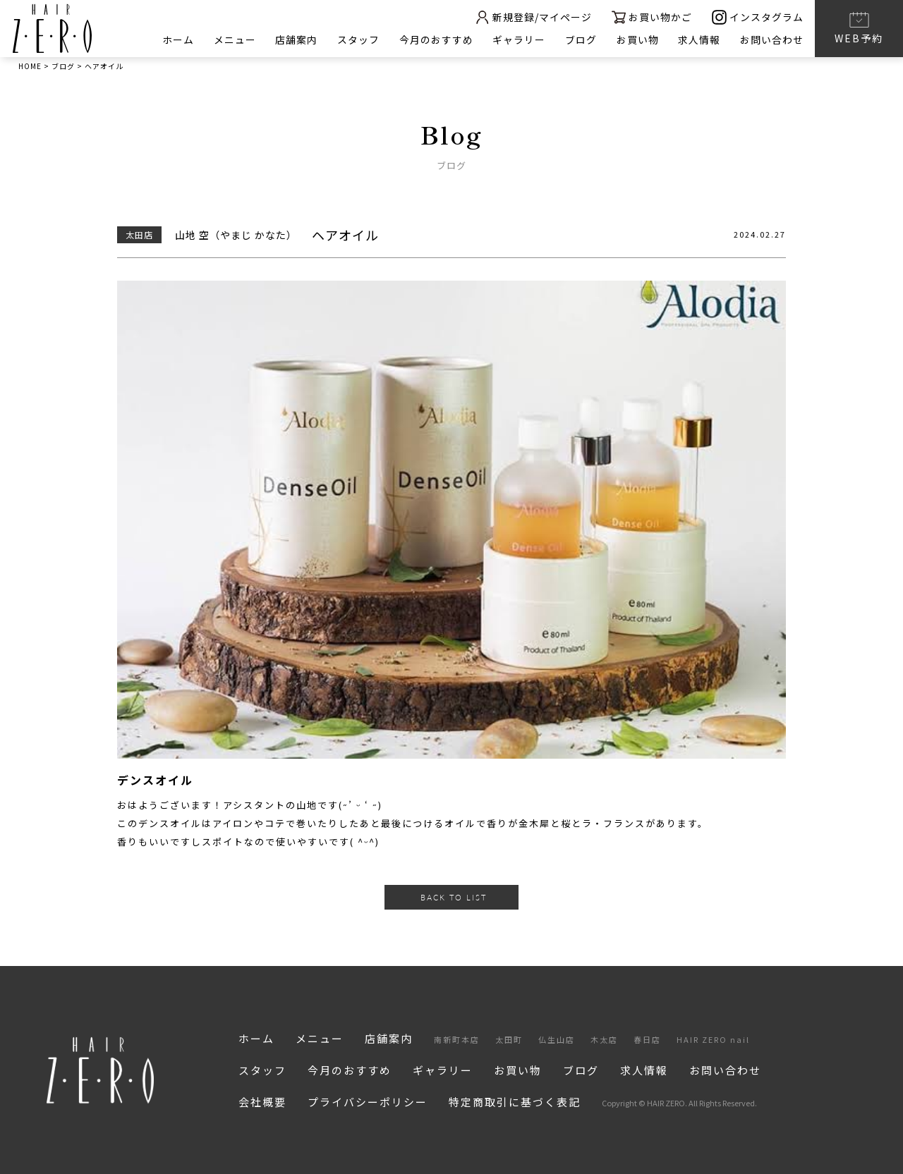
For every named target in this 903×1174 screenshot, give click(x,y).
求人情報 (699, 39)
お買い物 (637, 39)
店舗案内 (295, 39)
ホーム (176, 39)
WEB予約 (859, 27)
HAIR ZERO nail (713, 1039)
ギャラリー (518, 39)
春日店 (647, 1039)
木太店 (604, 1039)
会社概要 (262, 1101)
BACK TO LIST (453, 897)
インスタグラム (758, 17)
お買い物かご (651, 17)
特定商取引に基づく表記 (515, 1101)
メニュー (233, 39)
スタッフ (357, 39)
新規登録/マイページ (531, 17)
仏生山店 (556, 1039)
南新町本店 (457, 1039)
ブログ (580, 39)
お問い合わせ (772, 39)
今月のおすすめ (435, 39)
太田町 (509, 1039)
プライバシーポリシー (368, 1101)
